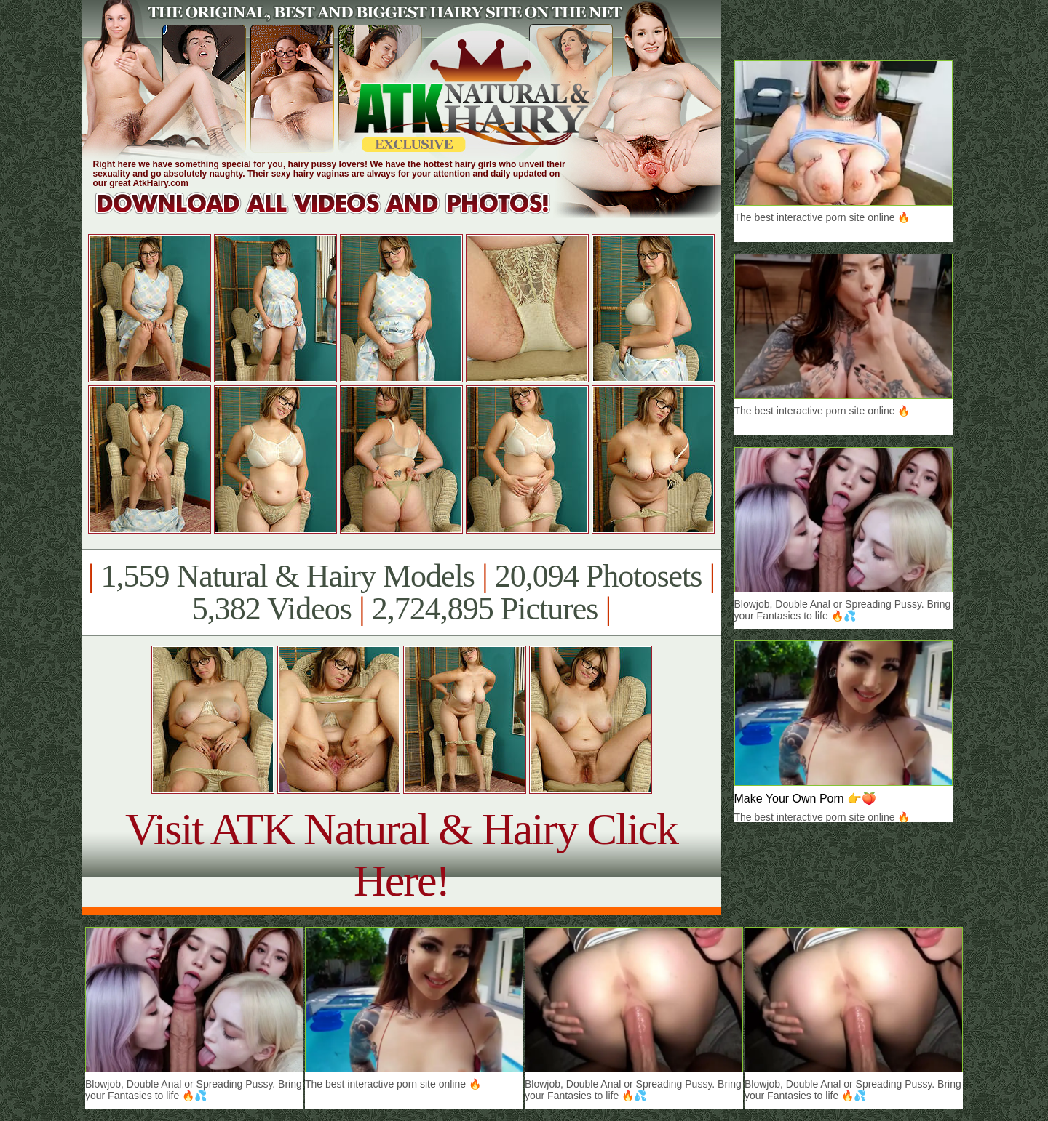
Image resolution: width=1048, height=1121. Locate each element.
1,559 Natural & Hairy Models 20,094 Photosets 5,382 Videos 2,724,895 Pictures (401, 592)
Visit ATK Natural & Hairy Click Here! (401, 854)
